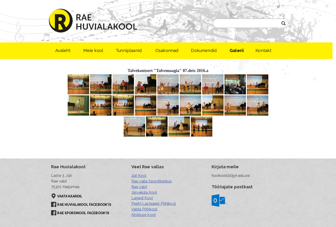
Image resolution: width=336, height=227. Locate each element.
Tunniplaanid (129, 50)
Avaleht (63, 50)
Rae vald (139, 187)
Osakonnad (166, 50)
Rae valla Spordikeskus (151, 181)
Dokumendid (204, 50)
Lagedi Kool (142, 198)
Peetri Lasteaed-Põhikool (153, 203)
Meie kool (93, 50)
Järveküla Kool (144, 192)
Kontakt (263, 50)
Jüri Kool (138, 175)
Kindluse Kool (143, 215)
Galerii (237, 50)
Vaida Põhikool (144, 209)
